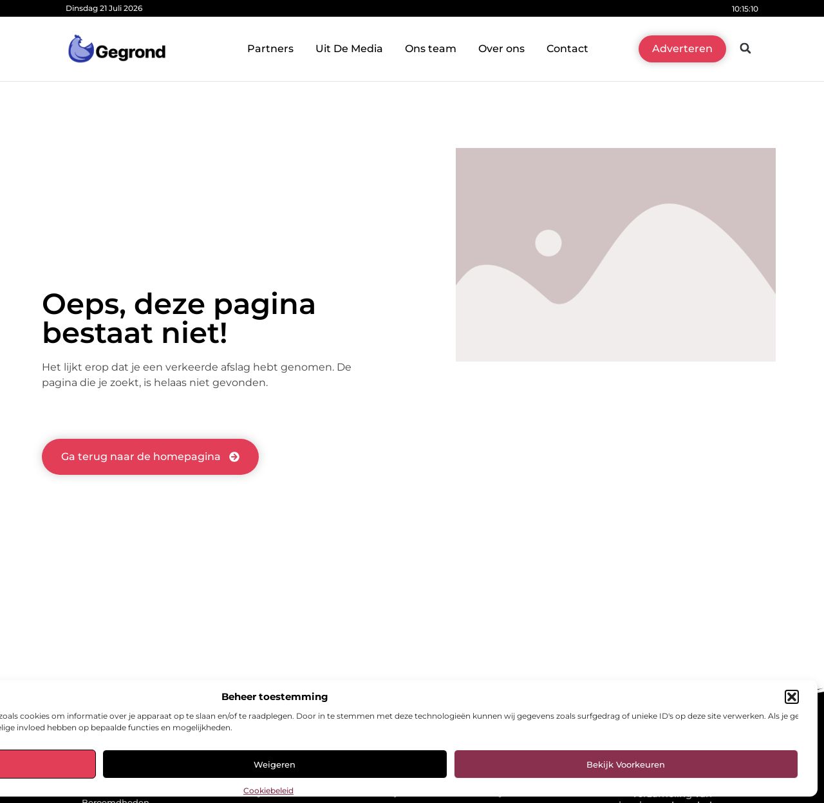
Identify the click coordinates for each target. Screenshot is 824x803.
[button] (791, 696)
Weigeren (274, 764)
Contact (567, 48)
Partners (270, 48)
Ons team (430, 48)
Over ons (501, 48)
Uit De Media (349, 48)
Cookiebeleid (268, 790)
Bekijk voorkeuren (625, 764)
